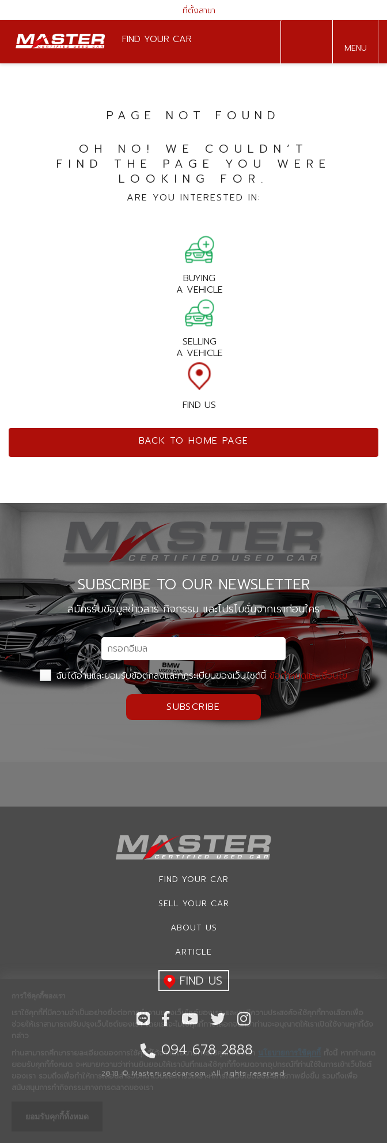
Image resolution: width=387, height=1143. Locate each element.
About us (193, 928)
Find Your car (194, 879)
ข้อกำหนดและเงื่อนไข (308, 676)
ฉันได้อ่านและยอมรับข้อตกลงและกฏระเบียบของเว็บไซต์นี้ (193, 676)
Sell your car (193, 904)
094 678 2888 (303, 42)
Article (193, 952)
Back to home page (194, 441)
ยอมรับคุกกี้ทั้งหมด (57, 1116)
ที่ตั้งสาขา (193, 11)
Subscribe (193, 707)
